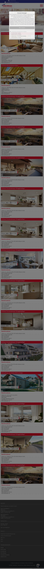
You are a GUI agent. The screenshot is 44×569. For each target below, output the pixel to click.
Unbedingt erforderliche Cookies (18, 31)
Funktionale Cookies (16, 33)
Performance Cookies (16, 34)
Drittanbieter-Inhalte (16, 37)
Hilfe (33, 24)
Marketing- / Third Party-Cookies (18, 36)
